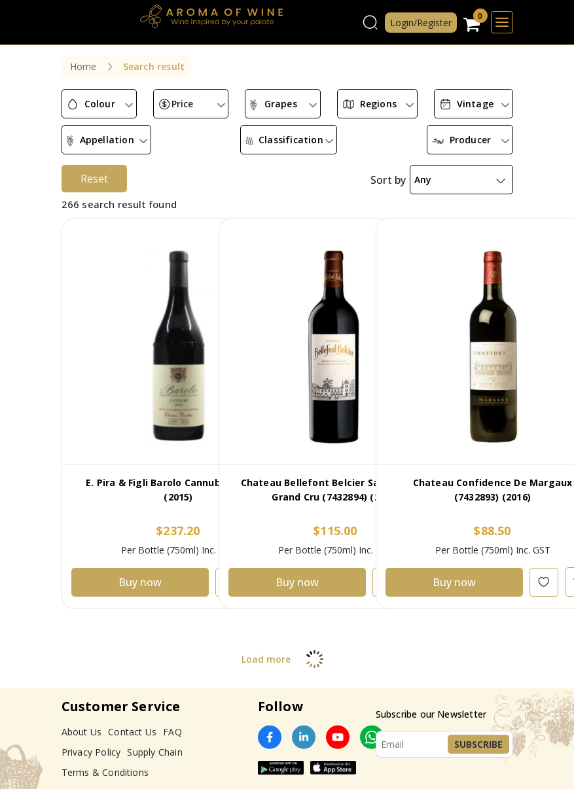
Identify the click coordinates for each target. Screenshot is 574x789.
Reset (94, 168)
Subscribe (478, 734)
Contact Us (132, 721)
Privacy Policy (91, 741)
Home (83, 66)
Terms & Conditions (105, 762)
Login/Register (421, 22)
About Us (82, 721)
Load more (287, 649)
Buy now (140, 572)
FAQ (172, 721)
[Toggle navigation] (502, 22)
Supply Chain (154, 741)
